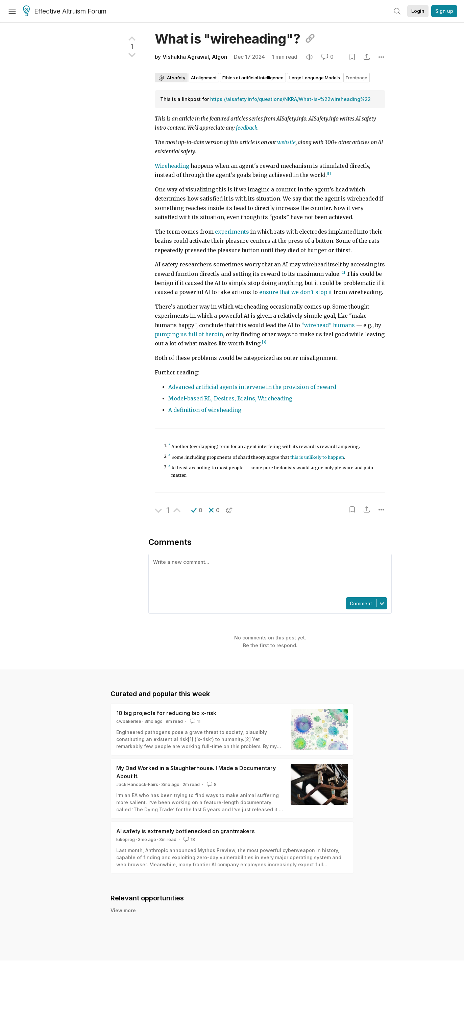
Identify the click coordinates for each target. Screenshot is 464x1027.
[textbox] (268, 575)
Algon (219, 57)
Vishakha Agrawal (186, 57)
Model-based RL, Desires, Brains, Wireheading (230, 398)
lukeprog (125, 839)
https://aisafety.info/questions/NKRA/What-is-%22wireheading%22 (290, 99)
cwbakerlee (128, 721)
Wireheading (172, 166)
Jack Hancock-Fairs (137, 784)
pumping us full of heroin (189, 334)
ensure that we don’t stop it (295, 292)
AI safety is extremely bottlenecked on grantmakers (185, 831)
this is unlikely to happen (317, 457)
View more (123, 918)
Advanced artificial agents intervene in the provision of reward (252, 387)
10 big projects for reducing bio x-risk (166, 713)
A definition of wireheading (204, 410)
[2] (343, 272)
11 (194, 721)
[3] (264, 342)
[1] (329, 174)
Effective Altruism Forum (64, 11)
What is (235, 39)
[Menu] (12, 11)
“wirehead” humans (328, 325)
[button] (197, 510)
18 (188, 839)
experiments (232, 232)
